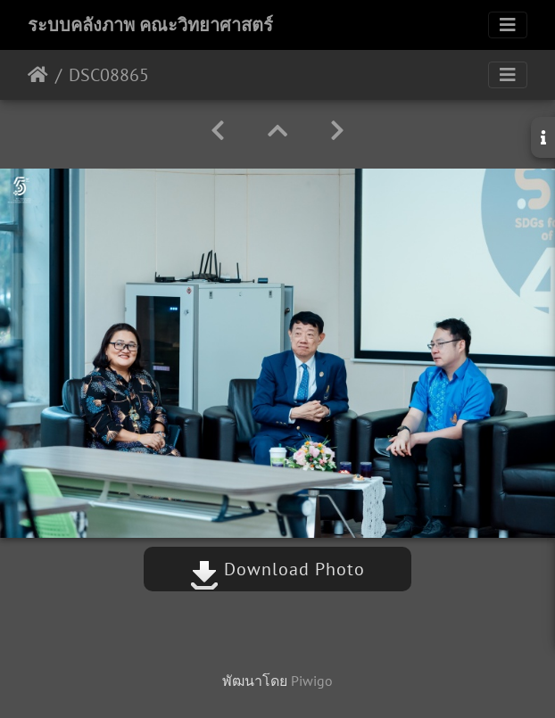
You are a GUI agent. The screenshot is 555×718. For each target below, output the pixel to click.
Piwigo (312, 680)
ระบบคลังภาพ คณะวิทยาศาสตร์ (150, 25)
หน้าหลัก (38, 75)
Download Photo (277, 569)
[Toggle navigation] (507, 25)
